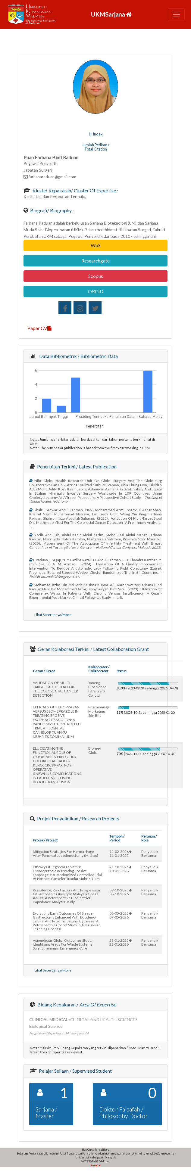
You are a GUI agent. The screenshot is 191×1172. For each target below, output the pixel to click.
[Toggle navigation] (176, 14)
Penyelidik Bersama (149, 853)
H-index (95, 134)
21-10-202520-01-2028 (120, 869)
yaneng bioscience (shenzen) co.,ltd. (97, 689)
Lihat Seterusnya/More (52, 614)
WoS (96, 245)
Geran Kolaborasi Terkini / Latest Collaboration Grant (93, 649)
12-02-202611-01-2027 (120, 853)
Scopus (95, 276)
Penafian (95, 1165)
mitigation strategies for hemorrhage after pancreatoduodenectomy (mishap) (65, 853)
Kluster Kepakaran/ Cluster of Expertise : (75, 190)
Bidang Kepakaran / (76, 1004)
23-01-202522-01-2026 (120, 942)
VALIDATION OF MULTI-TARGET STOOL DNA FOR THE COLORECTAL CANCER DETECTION (55, 689)
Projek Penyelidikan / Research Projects (77, 818)
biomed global (94, 750)
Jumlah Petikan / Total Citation (95, 146)
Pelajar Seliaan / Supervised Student (75, 1071)
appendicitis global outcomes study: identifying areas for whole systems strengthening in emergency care (62, 944)
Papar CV (39, 328)
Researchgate (95, 260)
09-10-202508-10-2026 (120, 892)
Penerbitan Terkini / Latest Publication (76, 466)
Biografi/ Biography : (51, 210)
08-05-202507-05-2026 (120, 915)
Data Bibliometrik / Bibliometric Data (77, 356)
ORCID (95, 291)
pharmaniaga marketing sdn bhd (98, 711)
